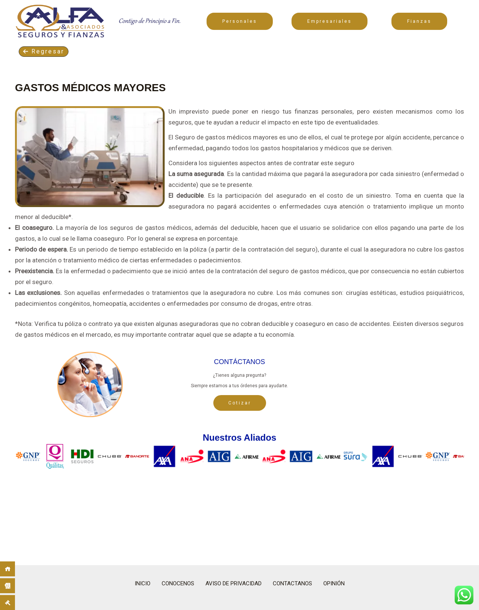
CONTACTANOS (292, 583)
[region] (239, 499)
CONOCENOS (178, 583)
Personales (239, 21)
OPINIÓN (334, 583)
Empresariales (329, 21)
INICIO (142, 583)
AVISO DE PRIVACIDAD (233, 583)
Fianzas (419, 21)
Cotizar (239, 403)
